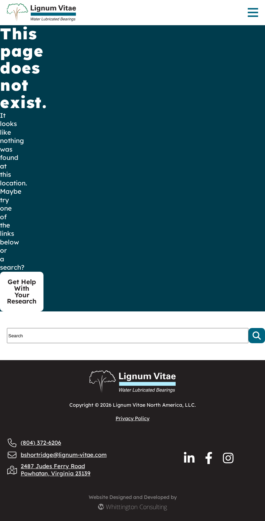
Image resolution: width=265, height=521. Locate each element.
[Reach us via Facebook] (209, 457)
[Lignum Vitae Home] (90, 12)
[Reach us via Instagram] (228, 457)
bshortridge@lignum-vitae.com (57, 455)
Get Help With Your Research (22, 292)
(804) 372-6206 (34, 442)
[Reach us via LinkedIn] (189, 457)
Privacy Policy (132, 418)
